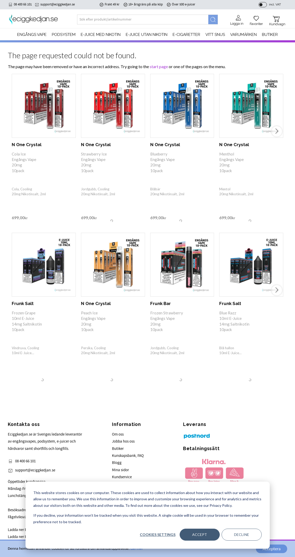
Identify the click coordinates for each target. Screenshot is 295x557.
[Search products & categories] (142, 19)
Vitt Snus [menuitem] (215, 34)
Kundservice (122, 477)
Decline (241, 534)
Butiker (118, 448)
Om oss (118, 434)
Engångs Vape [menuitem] (32, 34)
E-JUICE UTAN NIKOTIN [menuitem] (146, 34)
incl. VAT (275, 4)
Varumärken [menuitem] (243, 34)
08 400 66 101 (23, 4)
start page (159, 66)
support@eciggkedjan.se (57, 4)
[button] (256, 19)
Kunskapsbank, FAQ (128, 455)
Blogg (117, 462)
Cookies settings (157, 534)
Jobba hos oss (123, 441)
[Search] (213, 19)
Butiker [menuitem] (270, 34)
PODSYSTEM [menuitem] (64, 34)
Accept (199, 534)
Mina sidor (120, 470)
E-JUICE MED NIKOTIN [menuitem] (101, 34)
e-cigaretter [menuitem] (186, 34)
